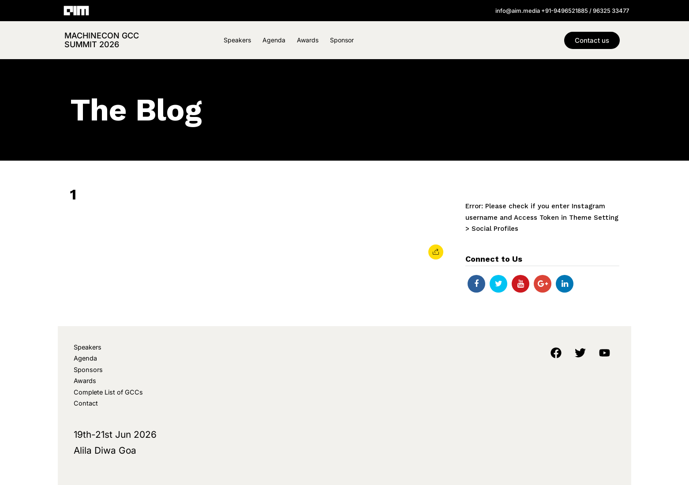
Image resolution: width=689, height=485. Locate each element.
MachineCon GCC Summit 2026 (101, 40)
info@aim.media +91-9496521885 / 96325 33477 (562, 10)
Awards (307, 40)
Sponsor (342, 40)
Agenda (273, 40)
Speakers (237, 40)
